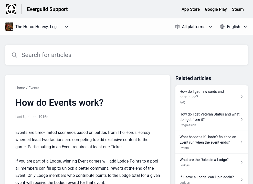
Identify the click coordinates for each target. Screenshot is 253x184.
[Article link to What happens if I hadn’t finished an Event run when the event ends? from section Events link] (211, 142)
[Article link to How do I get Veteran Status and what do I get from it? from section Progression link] (211, 119)
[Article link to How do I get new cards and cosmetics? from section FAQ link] (211, 96)
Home (20, 88)
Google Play (216, 9)
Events (33, 88)
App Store (191, 9)
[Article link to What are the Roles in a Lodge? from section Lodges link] (211, 162)
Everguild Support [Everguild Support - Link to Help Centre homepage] (47, 9)
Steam (238, 9)
